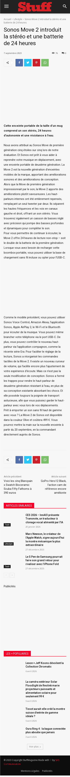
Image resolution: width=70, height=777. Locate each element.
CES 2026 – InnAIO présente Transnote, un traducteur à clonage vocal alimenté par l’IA (44, 519)
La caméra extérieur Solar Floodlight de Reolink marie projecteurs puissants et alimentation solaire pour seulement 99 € (43, 689)
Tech (7, 524)
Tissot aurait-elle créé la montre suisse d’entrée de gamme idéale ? (45, 712)
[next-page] (12, 575)
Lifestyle (18, 19)
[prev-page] (6, 575)
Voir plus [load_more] (35, 746)
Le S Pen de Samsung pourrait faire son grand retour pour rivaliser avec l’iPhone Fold (44, 560)
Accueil (7, 19)
